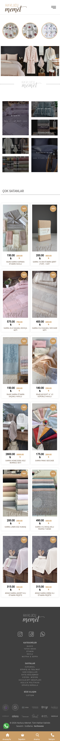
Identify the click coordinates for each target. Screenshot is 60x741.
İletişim (30, 695)
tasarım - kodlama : (30, 726)
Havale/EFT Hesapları (30, 680)
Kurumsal (30, 667)
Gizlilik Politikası (30, 682)
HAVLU (30, 654)
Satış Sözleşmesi (30, 675)
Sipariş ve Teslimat (30, 669)
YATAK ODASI (30, 649)
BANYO (30, 646)
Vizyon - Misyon (30, 677)
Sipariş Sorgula (30, 685)
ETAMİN (30, 651)
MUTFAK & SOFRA (30, 656)
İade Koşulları (30, 672)
